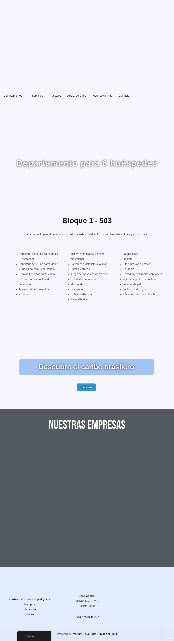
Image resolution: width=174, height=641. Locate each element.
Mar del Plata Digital (85, 634)
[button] (87, 542)
